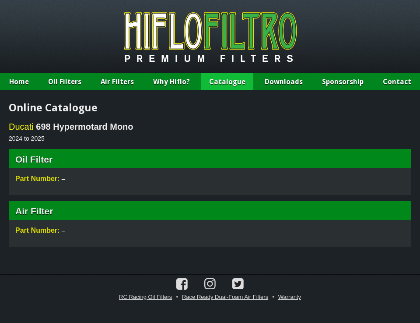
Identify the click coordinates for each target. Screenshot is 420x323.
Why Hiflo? (171, 82)
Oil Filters (64, 82)
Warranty (289, 297)
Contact (397, 82)
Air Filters (117, 82)
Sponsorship (343, 82)
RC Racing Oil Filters (145, 297)
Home (19, 82)
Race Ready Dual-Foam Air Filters (225, 297)
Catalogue (227, 82)
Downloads (284, 82)
